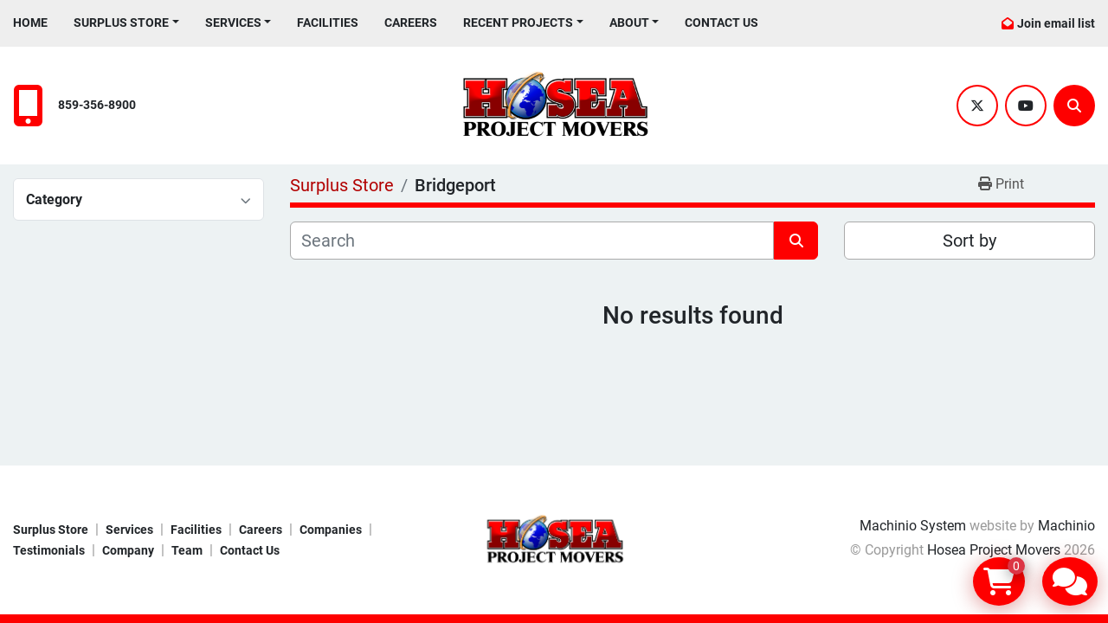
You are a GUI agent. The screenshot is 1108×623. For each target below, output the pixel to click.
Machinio (1066, 525)
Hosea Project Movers (993, 550)
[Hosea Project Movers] (553, 538)
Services (233, 22)
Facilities (327, 22)
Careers (410, 22)
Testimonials (49, 550)
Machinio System (913, 525)
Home (30, 22)
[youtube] (1026, 105)
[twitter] (977, 105)
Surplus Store (121, 22)
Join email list (1056, 23)
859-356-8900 (97, 105)
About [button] (629, 22)
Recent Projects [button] (518, 22)
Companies (331, 529)
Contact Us (721, 22)
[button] (126, 23)
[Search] (1074, 105)
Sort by (969, 240)
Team (187, 550)
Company (128, 550)
